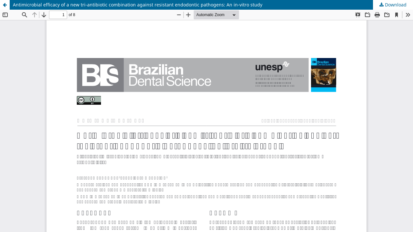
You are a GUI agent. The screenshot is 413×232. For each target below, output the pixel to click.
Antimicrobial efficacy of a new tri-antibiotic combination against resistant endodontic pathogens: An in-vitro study (137, 5)
